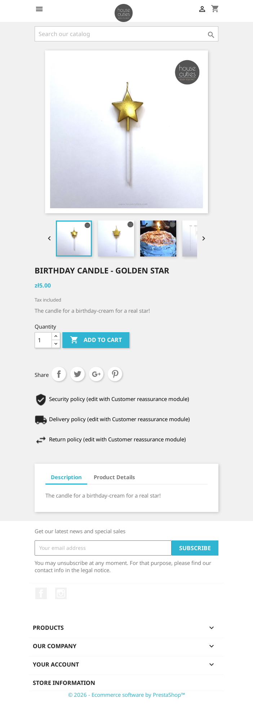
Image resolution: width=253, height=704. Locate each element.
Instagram (61, 593)
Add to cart (96, 340)
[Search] (126, 33)
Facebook (41, 593)
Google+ (96, 374)
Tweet (77, 374)
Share (59, 374)
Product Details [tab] (114, 477)
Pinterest (115, 374)
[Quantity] (43, 340)
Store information (64, 683)
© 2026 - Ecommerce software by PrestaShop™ (126, 694)
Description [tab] (66, 477)
